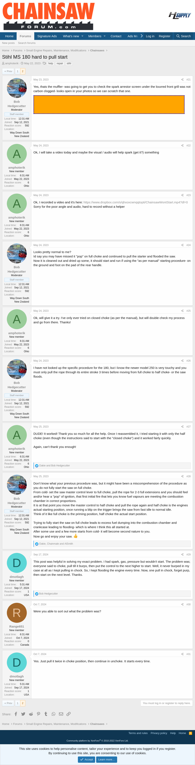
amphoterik (11, 63)
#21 (188, 79)
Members (94, 36)
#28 (188, 476)
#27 (188, 426)
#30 (188, 604)
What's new (71, 36)
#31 (188, 654)
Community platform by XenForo (98, 740)
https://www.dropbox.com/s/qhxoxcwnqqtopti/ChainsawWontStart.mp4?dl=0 (135, 202)
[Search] (183, 36)
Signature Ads (47, 36)
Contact (116, 36)
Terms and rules (138, 733)
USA (26, 595)
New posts (8, 42)
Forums (25, 36)
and (54, 465)
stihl (69, 63)
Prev (9, 71)
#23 (188, 195)
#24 (188, 245)
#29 (188, 554)
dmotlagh (17, 576)
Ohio (26, 185)
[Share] (182, 79)
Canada (24, 644)
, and (56, 543)
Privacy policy (159, 733)
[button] (82, 36)
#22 (188, 145)
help (50, 63)
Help (173, 733)
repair (60, 63)
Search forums (27, 42)
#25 (188, 310)
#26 (188, 360)
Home (9, 36)
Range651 (16, 626)
